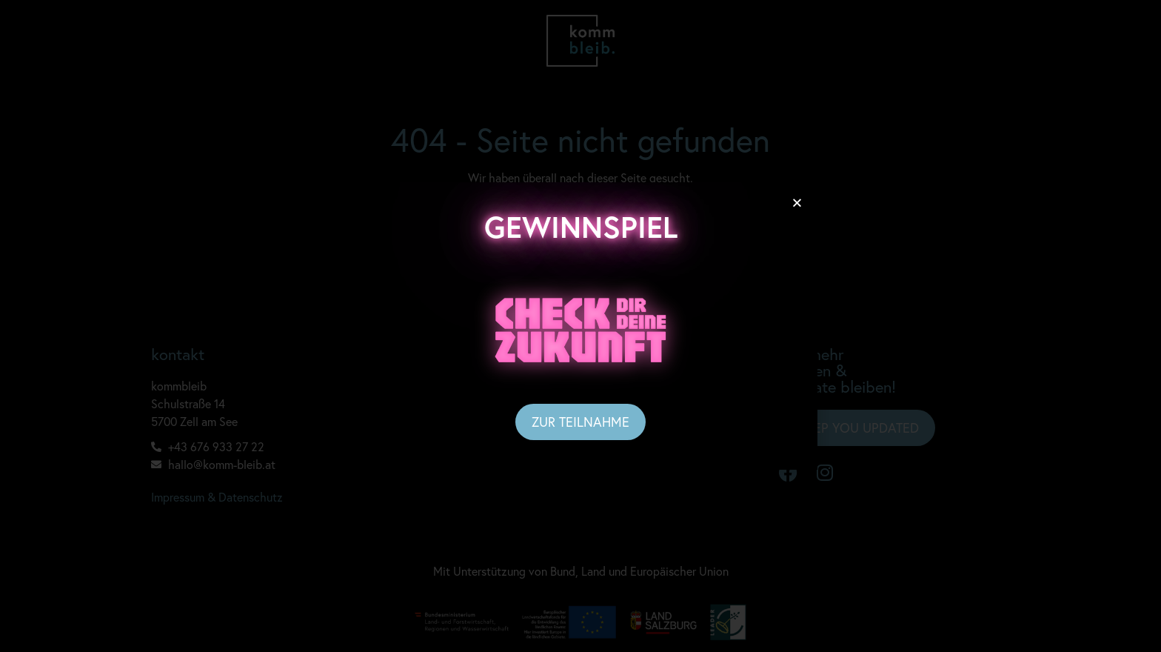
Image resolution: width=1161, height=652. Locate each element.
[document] (580, 326)
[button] (797, 202)
